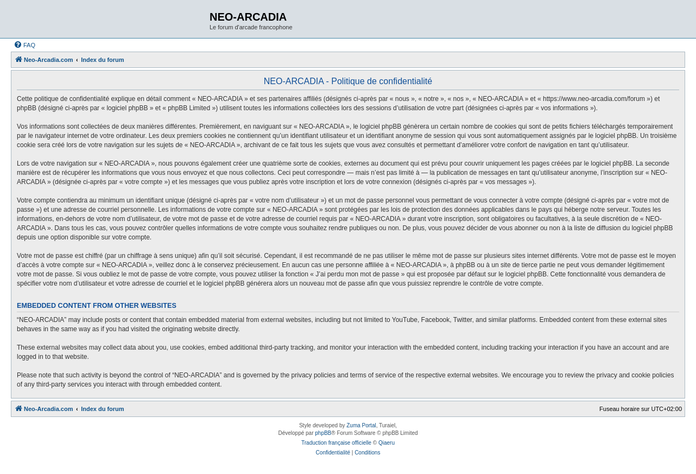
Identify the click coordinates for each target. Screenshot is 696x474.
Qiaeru (386, 443)
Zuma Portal (361, 425)
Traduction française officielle (336, 443)
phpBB (323, 433)
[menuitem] (24, 45)
